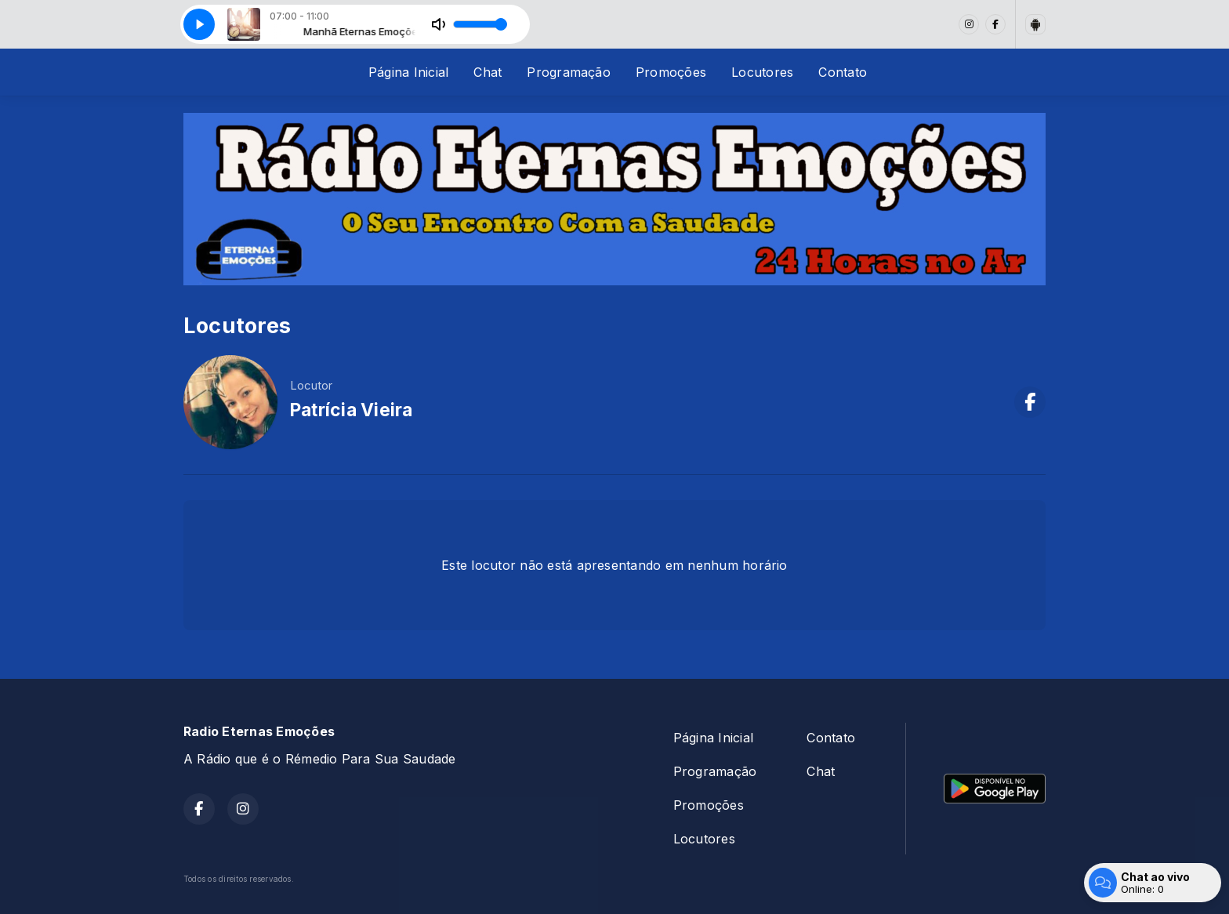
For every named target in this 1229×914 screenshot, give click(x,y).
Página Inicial (408, 72)
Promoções (671, 72)
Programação (569, 72)
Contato (842, 72)
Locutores (762, 72)
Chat (487, 72)
